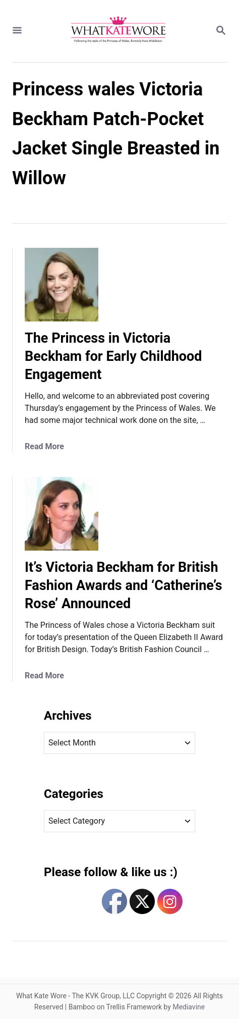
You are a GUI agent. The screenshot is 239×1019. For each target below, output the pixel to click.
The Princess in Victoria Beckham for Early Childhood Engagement (113, 356)
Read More (44, 446)
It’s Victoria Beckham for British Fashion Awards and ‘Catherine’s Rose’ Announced (123, 585)
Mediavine (188, 1007)
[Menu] (17, 31)
